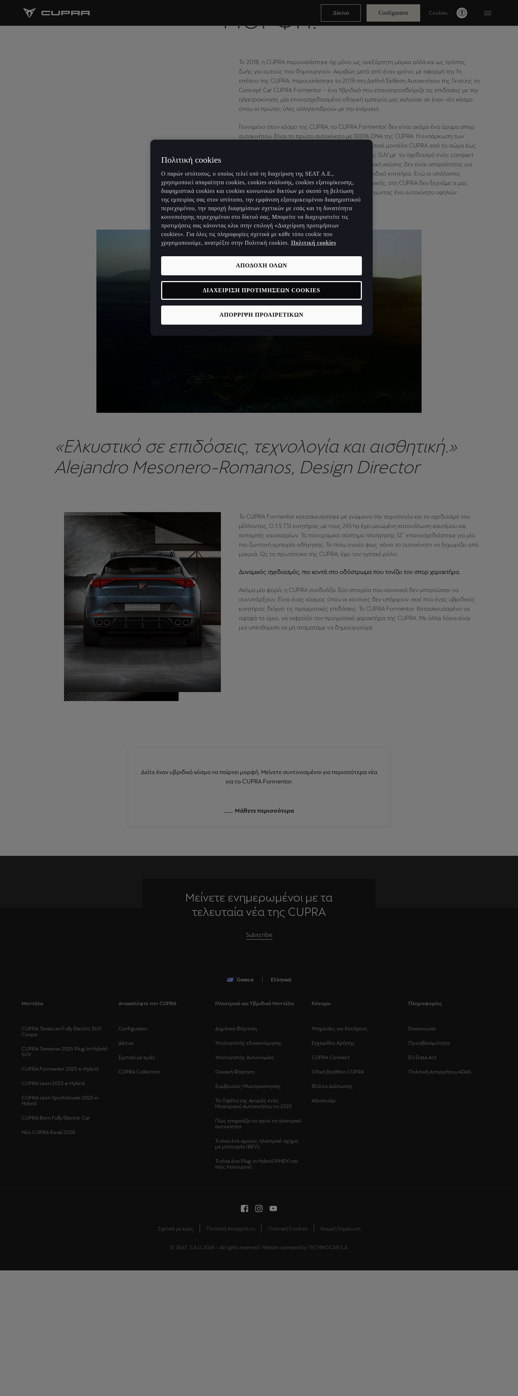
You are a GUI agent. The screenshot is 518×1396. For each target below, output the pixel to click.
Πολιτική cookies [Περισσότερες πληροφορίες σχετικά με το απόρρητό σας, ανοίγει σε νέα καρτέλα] (313, 243)
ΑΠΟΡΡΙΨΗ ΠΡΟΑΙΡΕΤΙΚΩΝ (261, 315)
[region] (261, 238)
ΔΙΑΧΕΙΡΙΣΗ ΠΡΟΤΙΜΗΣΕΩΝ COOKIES (261, 290)
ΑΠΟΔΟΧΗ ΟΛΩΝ (261, 265)
